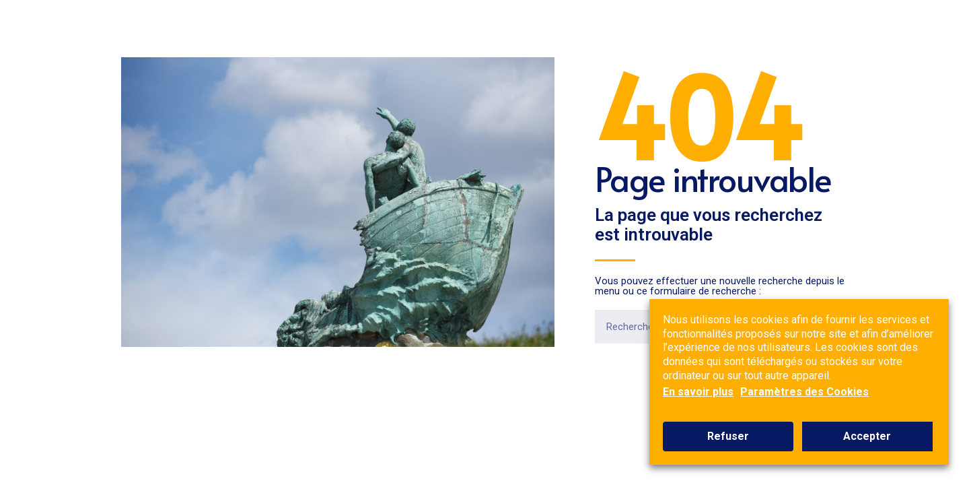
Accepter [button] (867, 436)
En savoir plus (698, 391)
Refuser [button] (728, 436)
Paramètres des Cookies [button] (804, 391)
